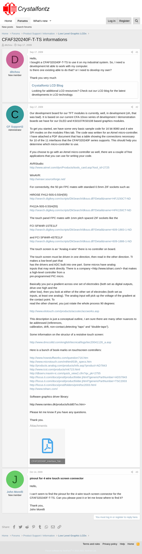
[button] (50, 20)
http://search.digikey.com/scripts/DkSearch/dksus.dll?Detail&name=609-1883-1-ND (81, 229)
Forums (23, 20)
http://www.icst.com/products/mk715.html (55, 369)
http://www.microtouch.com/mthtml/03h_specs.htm (61, 361)
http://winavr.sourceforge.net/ (47, 179)
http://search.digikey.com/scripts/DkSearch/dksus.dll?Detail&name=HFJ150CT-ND (80, 198)
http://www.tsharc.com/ (44, 388)
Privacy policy (110, 544)
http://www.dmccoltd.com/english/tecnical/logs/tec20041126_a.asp (70, 342)
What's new (40, 20)
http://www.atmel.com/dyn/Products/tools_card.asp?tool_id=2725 (69, 167)
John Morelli (15, 491)
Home (8, 20)
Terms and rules (91, 544)
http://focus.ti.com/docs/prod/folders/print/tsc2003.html (63, 384)
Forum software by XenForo (71, 551)
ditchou (8, 45)
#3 (137, 472)
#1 (137, 52)
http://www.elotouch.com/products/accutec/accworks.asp (64, 311)
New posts (7, 27)
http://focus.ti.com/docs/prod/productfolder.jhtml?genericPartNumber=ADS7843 (78, 377)
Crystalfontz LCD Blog (47, 85)
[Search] (136, 20)
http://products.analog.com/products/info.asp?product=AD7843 (68, 365)
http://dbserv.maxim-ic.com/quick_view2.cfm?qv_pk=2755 (65, 373)
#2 (137, 107)
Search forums (24, 27)
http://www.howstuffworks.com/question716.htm (59, 357)
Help (122, 544)
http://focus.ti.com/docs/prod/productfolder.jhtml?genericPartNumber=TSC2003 (78, 381)
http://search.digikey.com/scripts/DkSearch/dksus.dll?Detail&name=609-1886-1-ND (81, 241)
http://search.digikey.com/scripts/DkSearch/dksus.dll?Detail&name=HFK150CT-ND (80, 210)
